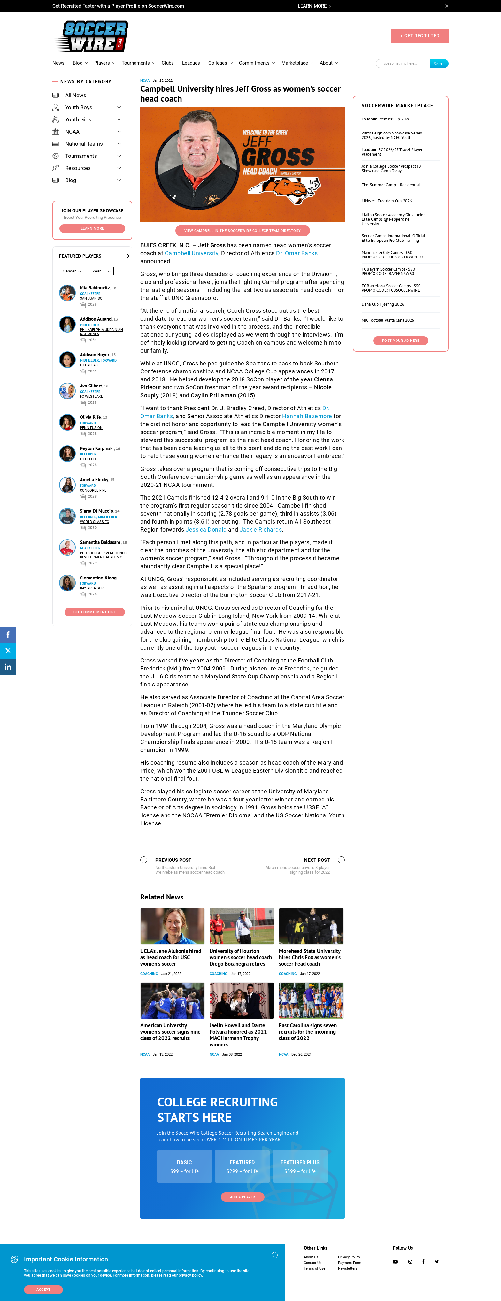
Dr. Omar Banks (297, 253)
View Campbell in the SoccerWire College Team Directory (242, 231)
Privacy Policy (349, 1257)
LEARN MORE (312, 6)
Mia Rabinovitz (95, 288)
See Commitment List (94, 612)
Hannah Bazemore (307, 416)
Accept (43, 1290)
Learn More (92, 228)
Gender (69, 271)
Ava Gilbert (91, 386)
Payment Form (349, 1263)
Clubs (168, 62)
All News (69, 95)
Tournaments (136, 62)
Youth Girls (71, 119)
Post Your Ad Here (401, 341)
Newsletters (348, 1269)
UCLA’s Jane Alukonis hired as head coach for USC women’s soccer (170, 957)
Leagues (191, 62)
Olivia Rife (91, 417)
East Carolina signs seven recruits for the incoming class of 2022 (308, 1032)
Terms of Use (314, 1269)
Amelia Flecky (94, 480)
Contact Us (312, 1263)
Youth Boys (72, 107)
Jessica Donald (206, 529)
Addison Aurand (96, 319)
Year (96, 271)
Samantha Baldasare (101, 542)
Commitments (254, 62)
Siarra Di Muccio (97, 511)
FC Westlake (91, 396)
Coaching (149, 974)
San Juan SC (91, 298)
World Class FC (94, 522)
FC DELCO (88, 459)
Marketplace (294, 62)
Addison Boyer (95, 354)
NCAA (66, 131)
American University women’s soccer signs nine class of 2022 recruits (170, 1032)
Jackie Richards (261, 529)
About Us (311, 1257)
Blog (77, 62)
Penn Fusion (91, 428)
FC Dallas (89, 365)
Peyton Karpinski (97, 448)
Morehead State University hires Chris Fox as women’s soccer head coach (310, 957)
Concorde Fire (93, 490)
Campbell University (192, 253)
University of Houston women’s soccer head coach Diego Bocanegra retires (241, 957)
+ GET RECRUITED (420, 35)
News (58, 62)
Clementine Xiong (98, 578)
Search (439, 63)
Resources (71, 168)
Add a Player (242, 1197)
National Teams (77, 144)
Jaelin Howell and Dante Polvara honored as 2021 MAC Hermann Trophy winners (238, 1035)
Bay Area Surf (92, 588)
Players (102, 62)
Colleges (217, 62)
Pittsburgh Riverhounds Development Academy (103, 555)
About (326, 62)
